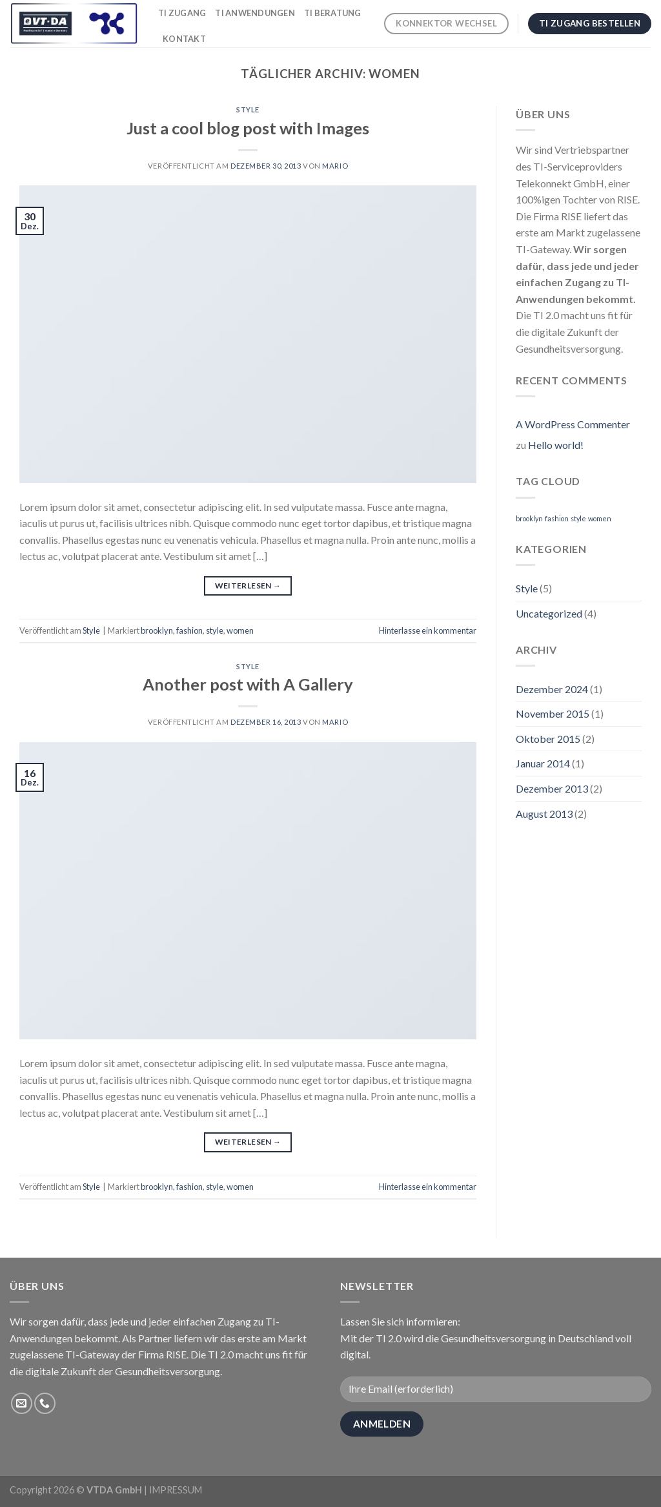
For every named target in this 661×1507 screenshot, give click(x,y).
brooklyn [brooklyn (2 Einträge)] (529, 518)
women (240, 630)
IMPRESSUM (175, 1489)
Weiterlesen (248, 585)
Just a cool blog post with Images (248, 128)
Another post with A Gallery (248, 684)
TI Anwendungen (255, 13)
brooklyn (157, 630)
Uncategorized (549, 613)
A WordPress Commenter (573, 424)
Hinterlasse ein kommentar (427, 630)
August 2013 (544, 813)
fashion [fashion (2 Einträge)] (557, 518)
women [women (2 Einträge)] (599, 518)
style (214, 630)
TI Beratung (332, 13)
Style (247, 109)
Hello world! (556, 445)
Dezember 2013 (552, 788)
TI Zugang (182, 13)
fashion (189, 630)
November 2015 (552, 713)
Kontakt (184, 39)
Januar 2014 (543, 763)
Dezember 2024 (552, 689)
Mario (335, 165)
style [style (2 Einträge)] (578, 518)
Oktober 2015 (548, 739)
